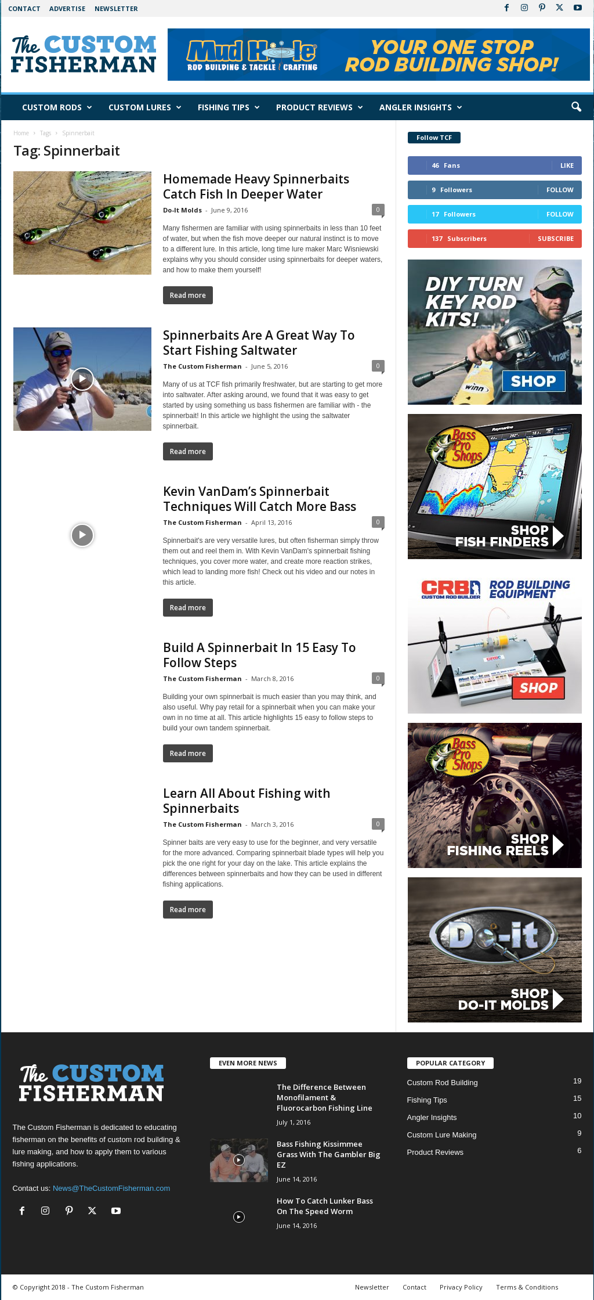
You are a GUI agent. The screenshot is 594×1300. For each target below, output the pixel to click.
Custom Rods (57, 107)
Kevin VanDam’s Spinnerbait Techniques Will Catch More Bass (259, 498)
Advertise (67, 8)
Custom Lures (145, 107)
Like (567, 165)
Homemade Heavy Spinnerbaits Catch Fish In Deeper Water (256, 186)
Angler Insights (420, 107)
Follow (560, 189)
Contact (24, 8)
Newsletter (116, 8)
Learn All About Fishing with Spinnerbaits (247, 800)
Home (21, 133)
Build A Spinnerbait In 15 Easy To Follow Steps (259, 655)
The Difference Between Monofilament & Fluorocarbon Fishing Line (324, 1097)
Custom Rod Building (442, 1082)
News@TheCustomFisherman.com (111, 1188)
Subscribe (556, 238)
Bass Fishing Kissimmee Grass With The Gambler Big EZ (329, 1154)
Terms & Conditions (527, 1287)
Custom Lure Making (442, 1134)
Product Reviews (319, 107)
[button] (576, 107)
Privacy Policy (461, 1287)
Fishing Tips (229, 107)
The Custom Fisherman (202, 366)
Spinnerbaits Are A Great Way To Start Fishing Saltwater (259, 342)
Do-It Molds (182, 210)
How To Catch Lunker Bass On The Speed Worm (325, 1205)
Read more (188, 295)
